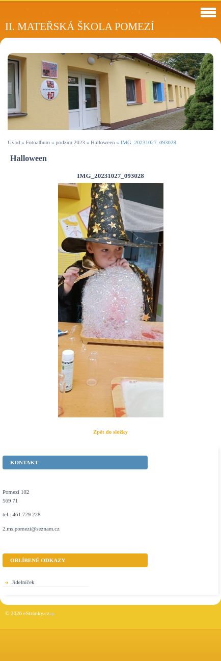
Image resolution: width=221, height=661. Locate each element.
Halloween (103, 142)
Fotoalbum (37, 142)
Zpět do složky (110, 432)
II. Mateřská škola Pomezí (79, 26)
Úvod (14, 142)
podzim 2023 (70, 142)
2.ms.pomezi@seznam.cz (31, 528)
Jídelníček (23, 582)
